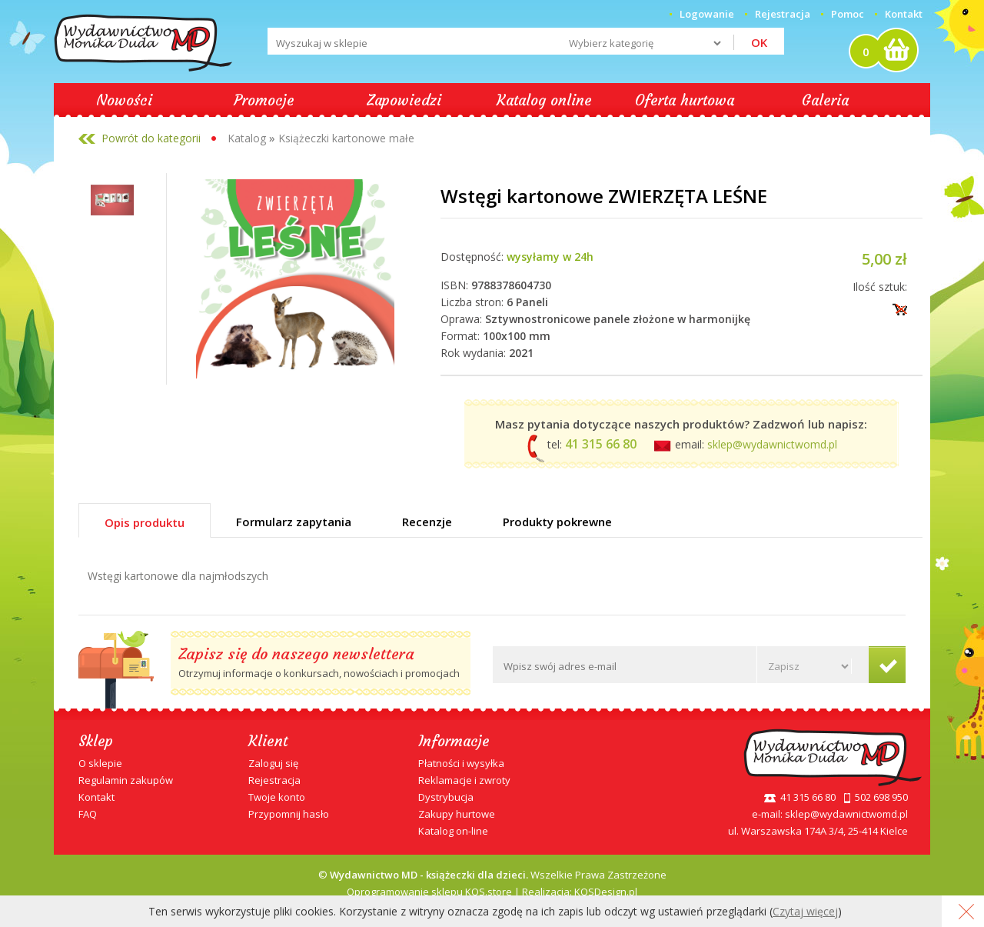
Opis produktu (144, 522)
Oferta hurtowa (684, 100)
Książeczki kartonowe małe (346, 138)
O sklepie (100, 763)
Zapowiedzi (404, 100)
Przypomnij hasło (288, 814)
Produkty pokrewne (557, 521)
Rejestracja (274, 780)
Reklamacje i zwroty (464, 780)
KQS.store (488, 892)
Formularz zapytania (293, 521)
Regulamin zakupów (125, 780)
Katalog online (544, 100)
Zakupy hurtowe (456, 814)
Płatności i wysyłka (461, 763)
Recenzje (427, 521)
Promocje (264, 100)
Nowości (124, 100)
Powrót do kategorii (151, 138)
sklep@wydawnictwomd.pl (772, 444)
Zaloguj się (273, 763)
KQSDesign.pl (605, 892)
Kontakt (903, 14)
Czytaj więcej (805, 911)
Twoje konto (276, 797)
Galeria (825, 100)
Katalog (247, 138)
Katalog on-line (453, 831)
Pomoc (847, 14)
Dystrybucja (446, 797)
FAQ (87, 814)
